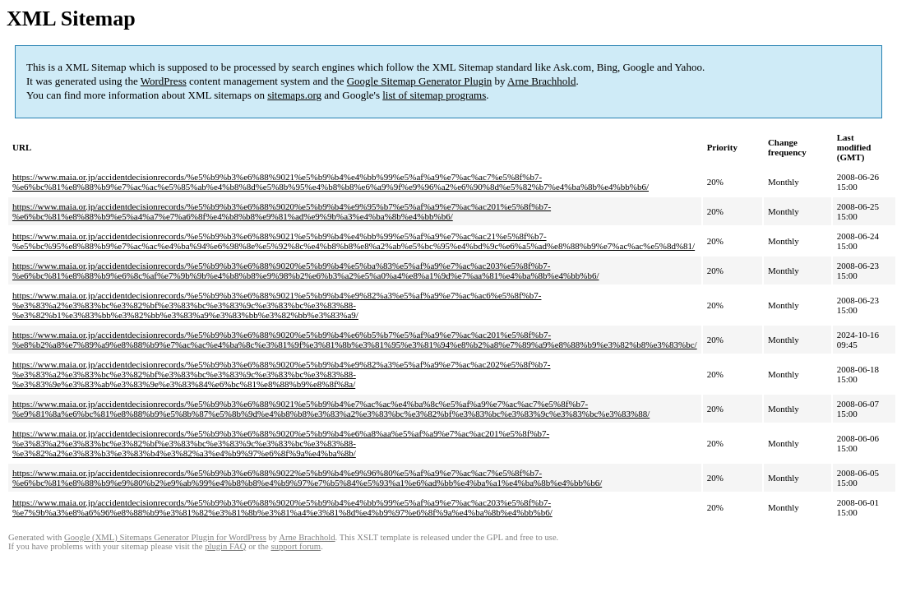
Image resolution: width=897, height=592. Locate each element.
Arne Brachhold (541, 81)
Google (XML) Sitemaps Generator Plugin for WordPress (165, 537)
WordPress (164, 81)
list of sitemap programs (434, 95)
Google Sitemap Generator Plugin (419, 81)
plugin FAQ (225, 546)
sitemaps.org (294, 95)
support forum (295, 546)
